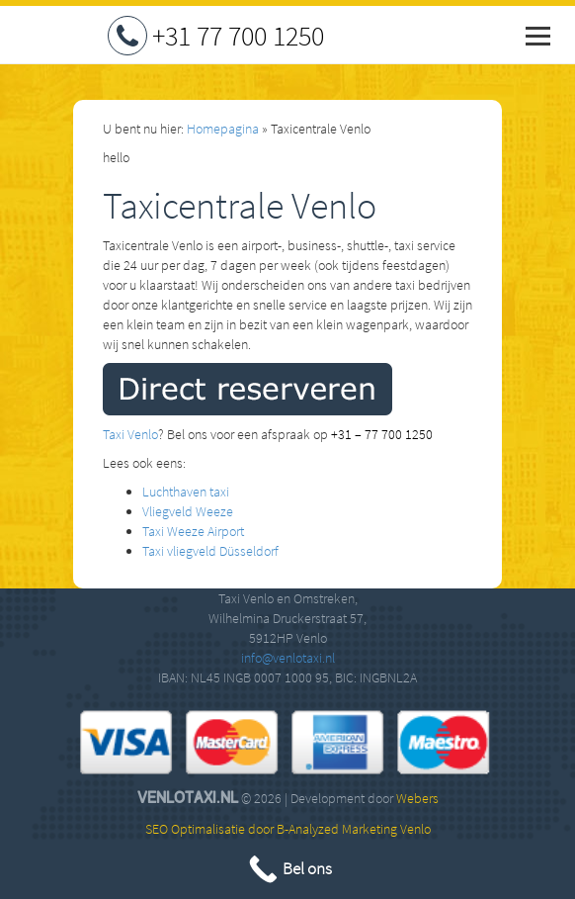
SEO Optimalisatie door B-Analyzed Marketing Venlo (288, 829)
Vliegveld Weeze (187, 511)
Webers (417, 798)
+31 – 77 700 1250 (382, 434)
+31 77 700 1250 (238, 35)
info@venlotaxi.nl (288, 658)
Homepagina (223, 128)
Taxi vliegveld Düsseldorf (210, 551)
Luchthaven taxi (185, 491)
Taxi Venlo (130, 434)
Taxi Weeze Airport (193, 531)
